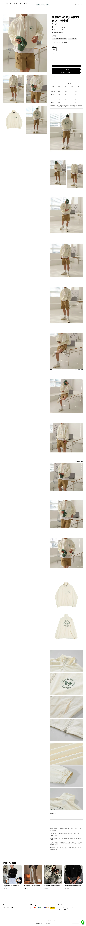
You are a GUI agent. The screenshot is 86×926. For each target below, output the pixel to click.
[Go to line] (82, 922)
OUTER (9, 6)
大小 (53, 53)
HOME (6, 3)
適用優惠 (54, 36)
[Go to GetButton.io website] (83, 924)
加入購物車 (66, 69)
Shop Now (66, 66)
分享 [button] (53, 76)
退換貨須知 (43, 923)
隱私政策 (38, 923)
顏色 (53, 46)
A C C (14, 6)
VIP (25, 6)
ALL (10, 3)
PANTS (25, 3)
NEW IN (15, 3)
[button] (75, 4)
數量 (52, 59)
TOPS (20, 3)
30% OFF (20, 6)
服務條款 (48, 923)
